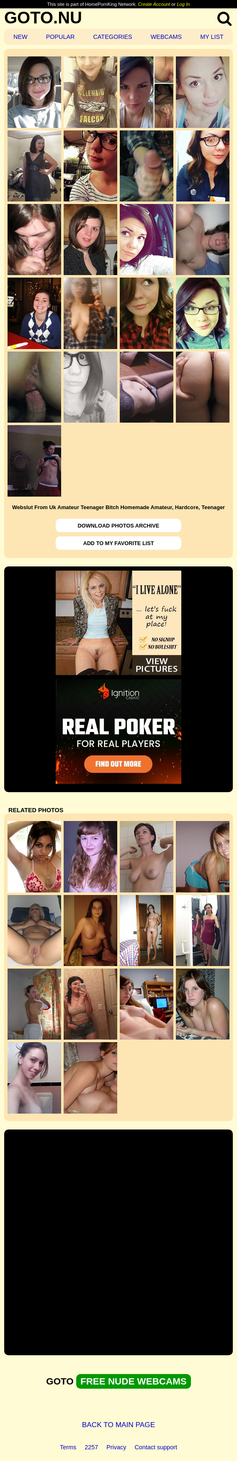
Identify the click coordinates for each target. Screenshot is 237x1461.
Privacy (116, 1447)
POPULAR (60, 36)
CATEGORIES (112, 36)
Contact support (155, 1447)
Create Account (154, 4)
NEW (20, 36)
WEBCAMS (166, 36)
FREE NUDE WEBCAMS (133, 1381)
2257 (91, 1447)
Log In (183, 4)
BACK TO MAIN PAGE (118, 1424)
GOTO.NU (43, 17)
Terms (68, 1447)
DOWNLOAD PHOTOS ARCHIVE (119, 526)
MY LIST (212, 36)
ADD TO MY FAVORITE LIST (118, 543)
